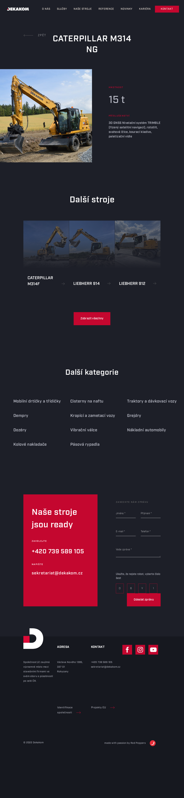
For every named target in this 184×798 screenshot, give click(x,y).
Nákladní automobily (143, 430)
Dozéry (17, 430)
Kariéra (145, 9)
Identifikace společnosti (69, 710)
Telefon (145, 531)
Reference (106, 9)
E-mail (119, 531)
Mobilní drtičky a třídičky (34, 401)
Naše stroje (83, 9)
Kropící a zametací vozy (89, 415)
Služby (62, 9)
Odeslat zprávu (144, 600)
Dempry (17, 415)
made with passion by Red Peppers (130, 743)
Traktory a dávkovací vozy (148, 401)
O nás (46, 9)
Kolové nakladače (27, 444)
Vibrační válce (80, 430)
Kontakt (167, 9)
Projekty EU (103, 707)
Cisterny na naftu (84, 401)
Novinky (126, 9)
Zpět (34, 35)
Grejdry (130, 415)
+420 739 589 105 (58, 551)
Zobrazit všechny (91, 318)
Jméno (120, 513)
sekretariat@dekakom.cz (57, 573)
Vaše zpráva (123, 549)
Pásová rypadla (82, 444)
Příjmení (145, 513)
